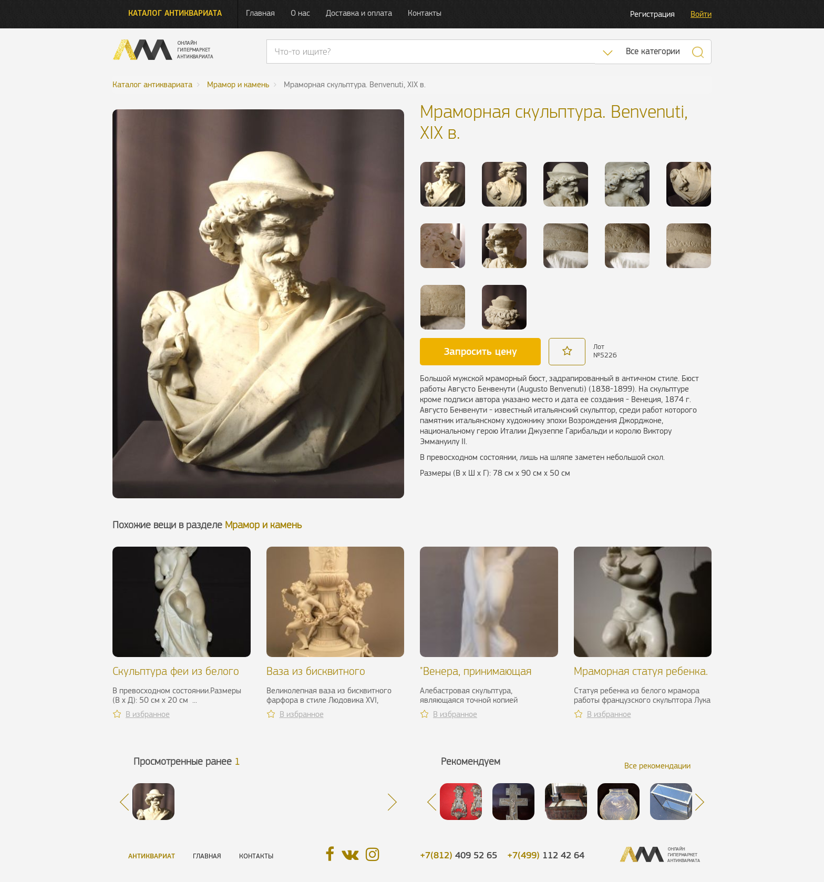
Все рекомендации (657, 765)
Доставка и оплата (359, 12)
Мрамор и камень (263, 524)
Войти (701, 13)
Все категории (653, 51)
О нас (300, 12)
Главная (260, 12)
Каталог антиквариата (175, 12)
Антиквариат (151, 856)
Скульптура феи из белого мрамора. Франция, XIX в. (175, 677)
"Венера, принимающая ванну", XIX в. (475, 677)
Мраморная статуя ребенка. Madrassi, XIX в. (641, 677)
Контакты (424, 12)
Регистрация (652, 13)
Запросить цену (480, 351)
